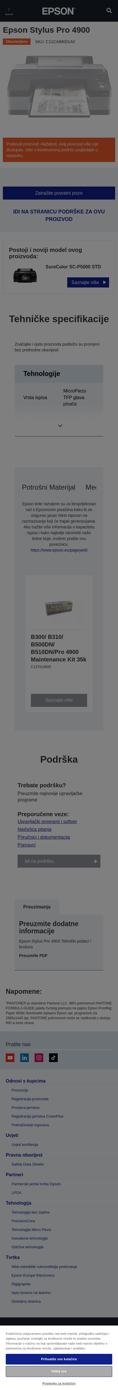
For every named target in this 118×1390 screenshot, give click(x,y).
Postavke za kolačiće (59, 1383)
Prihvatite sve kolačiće (59, 1359)
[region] (59, 1357)
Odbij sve (58, 1371)
